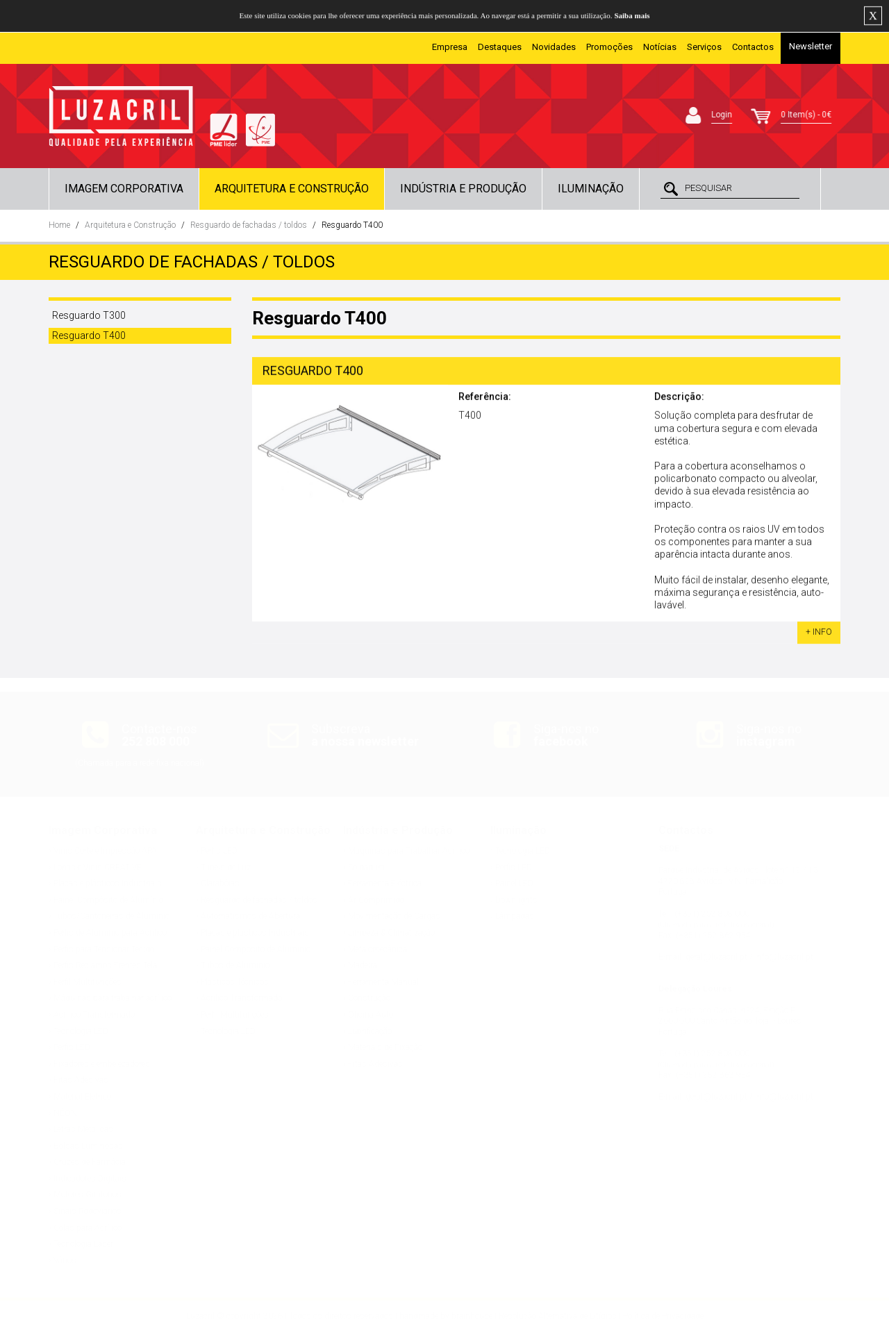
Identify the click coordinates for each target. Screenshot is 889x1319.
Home (59, 225)
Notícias (659, 47)
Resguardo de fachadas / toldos (248, 225)
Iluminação (591, 188)
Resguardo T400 (352, 225)
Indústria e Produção (463, 188)
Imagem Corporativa (124, 188)
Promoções (609, 47)
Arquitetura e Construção (292, 188)
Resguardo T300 (89, 315)
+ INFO (819, 634)
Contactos (753, 47)
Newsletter (810, 46)
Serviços (704, 47)
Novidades (554, 47)
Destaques (500, 47)
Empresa (449, 47)
